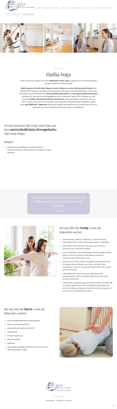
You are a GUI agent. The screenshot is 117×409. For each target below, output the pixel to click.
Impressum (61, 400)
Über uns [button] (66, 8)
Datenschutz (50, 400)
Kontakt (109, 8)
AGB (67, 400)
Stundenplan (77, 8)
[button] (113, 406)
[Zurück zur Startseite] (19, 8)
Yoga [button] (45, 8)
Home (39, 8)
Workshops (55, 8)
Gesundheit (99, 8)
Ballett (88, 8)
